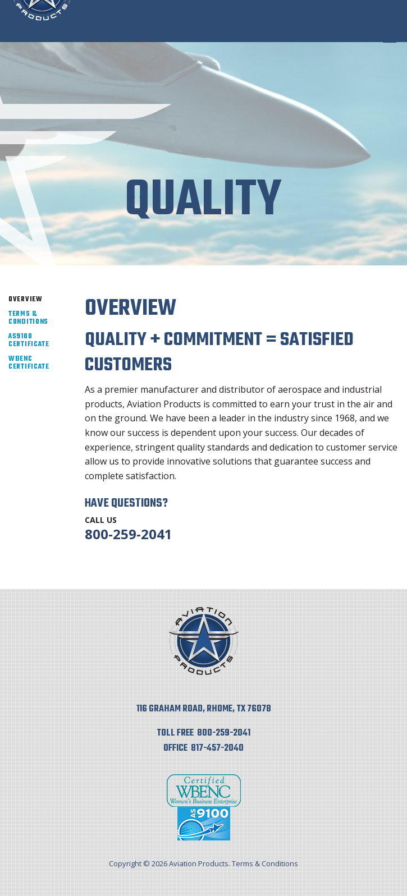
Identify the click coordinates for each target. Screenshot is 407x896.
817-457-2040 (217, 748)
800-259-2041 (128, 534)
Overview (25, 299)
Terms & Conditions (28, 318)
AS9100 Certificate (28, 340)
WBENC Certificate (28, 363)
